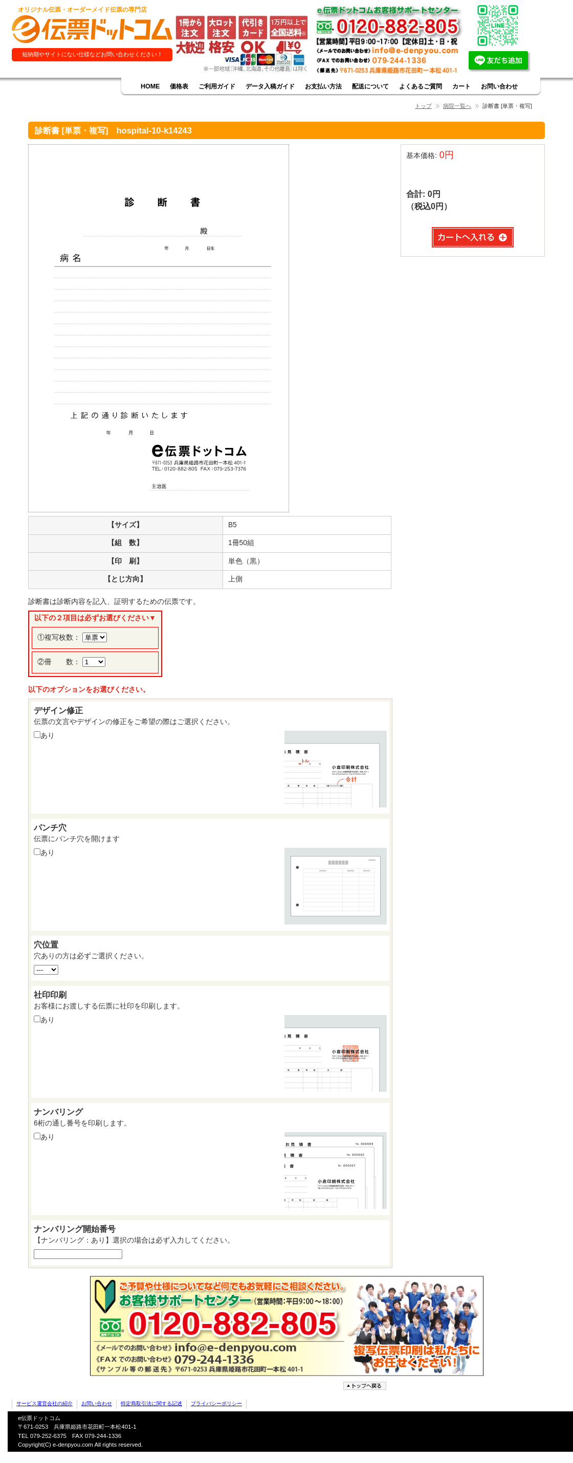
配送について (370, 86)
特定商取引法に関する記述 (151, 1403)
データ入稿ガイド (270, 86)
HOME (150, 86)
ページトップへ (366, 1386)
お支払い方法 (323, 86)
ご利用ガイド (217, 86)
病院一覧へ (457, 106)
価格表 (179, 86)
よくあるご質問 (420, 86)
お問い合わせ (499, 86)
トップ (423, 106)
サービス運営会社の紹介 (44, 1403)
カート (461, 86)
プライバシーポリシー (216, 1403)
